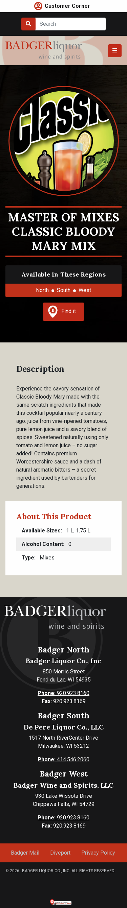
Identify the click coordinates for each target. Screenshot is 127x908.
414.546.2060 (63, 759)
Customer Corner (67, 6)
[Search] (70, 24)
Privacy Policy (98, 853)
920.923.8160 (63, 693)
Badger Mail (25, 853)
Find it (62, 311)
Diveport (60, 853)
